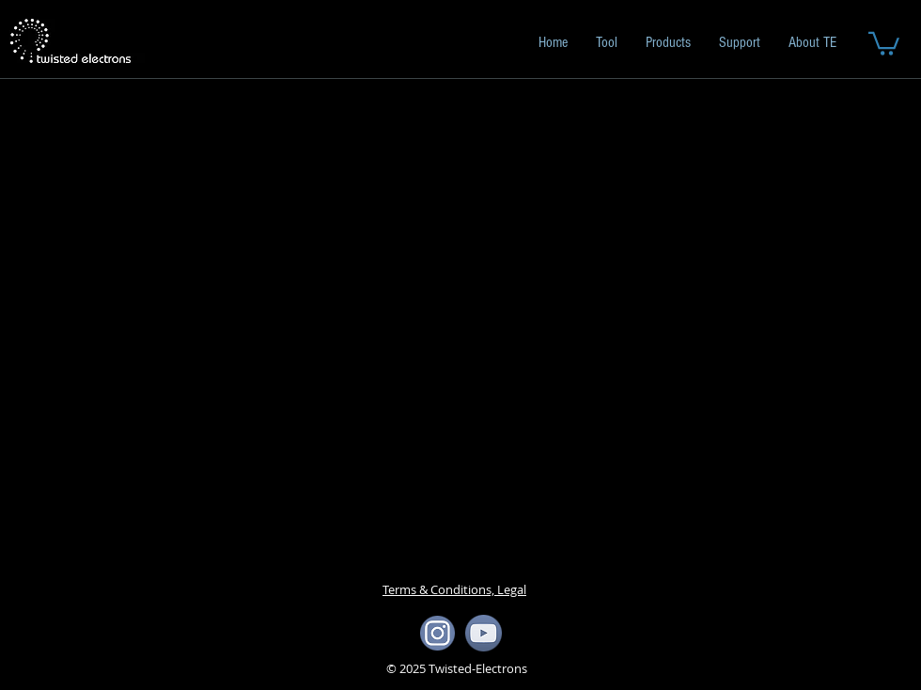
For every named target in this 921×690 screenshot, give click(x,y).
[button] (883, 42)
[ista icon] (437, 633)
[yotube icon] (483, 633)
